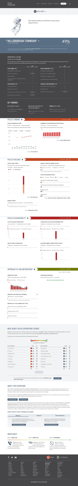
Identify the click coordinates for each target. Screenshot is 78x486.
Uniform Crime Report (52, 198)
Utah (58, 468)
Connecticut (11, 471)
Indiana (22, 469)
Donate (63, 3)
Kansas (22, 471)
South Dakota (59, 463)
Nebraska (35, 475)
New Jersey (39, 11)
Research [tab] (39, 415)
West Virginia (60, 475)
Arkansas (10, 465)
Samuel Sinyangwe (38, 396)
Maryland (34, 462)
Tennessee (59, 465)
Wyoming (59, 477)
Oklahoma (47, 471)
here (47, 394)
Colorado (10, 469)
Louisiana (23, 474)
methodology (12, 399)
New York (47, 468)
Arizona (10, 466)
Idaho (22, 466)
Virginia (59, 469)
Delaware (10, 474)
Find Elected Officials (51, 424)
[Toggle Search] (69, 3)
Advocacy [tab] (18, 415)
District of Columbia (12, 472)
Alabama (10, 463)
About (38, 3)
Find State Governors (19, 424)
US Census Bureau (34, 151)
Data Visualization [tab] (60, 415)
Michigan (34, 465)
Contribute (56, 3)
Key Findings (44, 3)
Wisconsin (59, 474)
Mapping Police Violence (33, 210)
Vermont (59, 471)
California (10, 468)
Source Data (23, 399)
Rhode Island (47, 475)
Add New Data (57, 378)
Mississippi (35, 469)
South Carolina (60, 462)
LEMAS (68, 198)
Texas (58, 466)
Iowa (22, 465)
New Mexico (47, 465)
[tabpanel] (39, 422)
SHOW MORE (39, 372)
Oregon (46, 472)
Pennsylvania (47, 474)
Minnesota (35, 466)
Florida (10, 475)
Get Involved (63, 457)
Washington (59, 472)
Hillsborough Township (22, 40)
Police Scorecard (11, 4)
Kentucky (22, 472)
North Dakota (35, 474)
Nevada (46, 466)
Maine (34, 463)
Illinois (22, 468)
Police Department (34, 197)
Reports (50, 3)
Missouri (34, 468)
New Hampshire (48, 462)
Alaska (10, 462)
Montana (34, 471)
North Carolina (35, 472)
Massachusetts (24, 475)
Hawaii (22, 463)
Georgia (22, 462)
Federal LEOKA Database (65, 140)
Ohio (46, 469)
